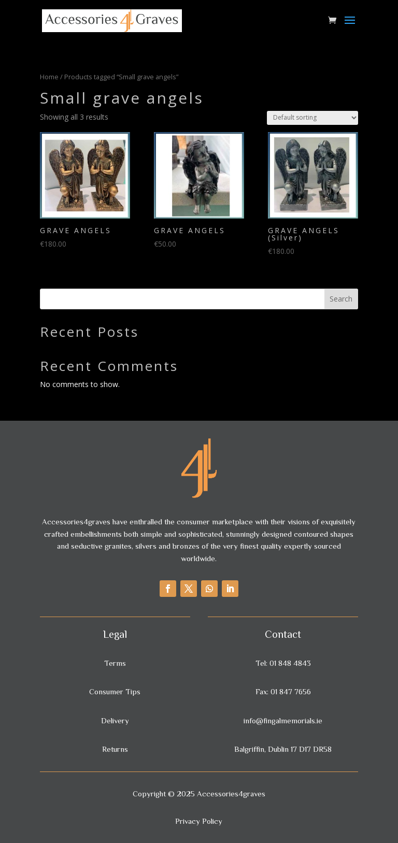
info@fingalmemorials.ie (283, 720)
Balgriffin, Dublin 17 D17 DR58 (283, 749)
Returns (115, 749)
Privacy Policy (198, 821)
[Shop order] (312, 118)
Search (341, 299)
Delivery (115, 720)
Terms (115, 663)
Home (49, 76)
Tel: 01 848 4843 (283, 663)
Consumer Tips (114, 691)
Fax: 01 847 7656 (283, 691)
